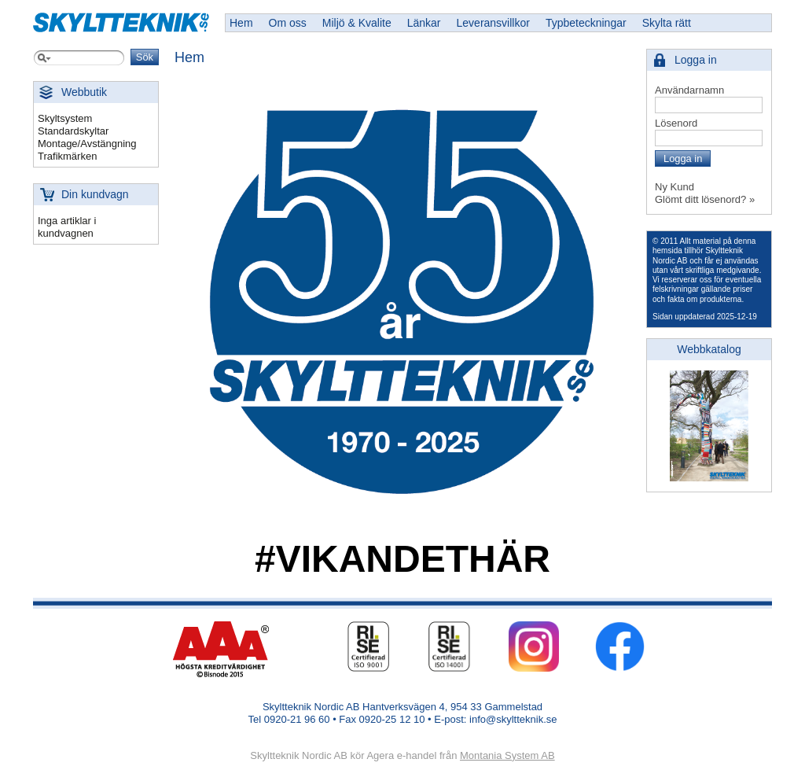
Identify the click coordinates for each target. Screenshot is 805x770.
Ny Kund (674, 187)
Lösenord (676, 123)
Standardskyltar (73, 131)
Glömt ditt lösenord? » (705, 199)
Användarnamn (689, 90)
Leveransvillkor (493, 23)
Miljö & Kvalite (356, 23)
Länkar (424, 23)
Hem (241, 23)
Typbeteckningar (586, 23)
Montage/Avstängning (87, 143)
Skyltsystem (65, 118)
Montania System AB (507, 755)
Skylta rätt (666, 23)
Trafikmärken (67, 156)
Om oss (288, 23)
